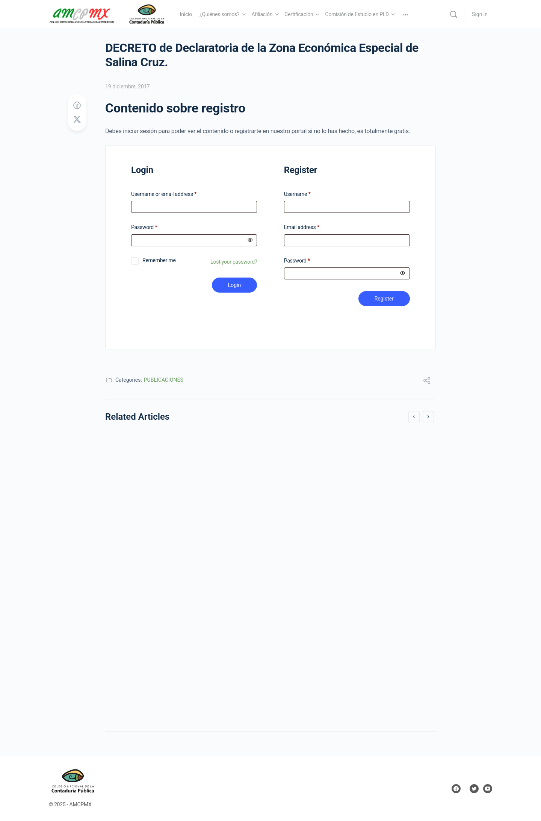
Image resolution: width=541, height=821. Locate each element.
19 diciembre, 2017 (127, 86)
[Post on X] (77, 119)
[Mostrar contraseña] (250, 240)
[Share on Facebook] (77, 106)
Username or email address (173, 194)
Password (154, 227)
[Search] (453, 14)
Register (384, 299)
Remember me (159, 260)
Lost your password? (233, 262)
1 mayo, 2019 (300, 636)
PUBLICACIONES (163, 380)
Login (234, 285)
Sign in (480, 14)
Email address (301, 227)
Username (297, 194)
